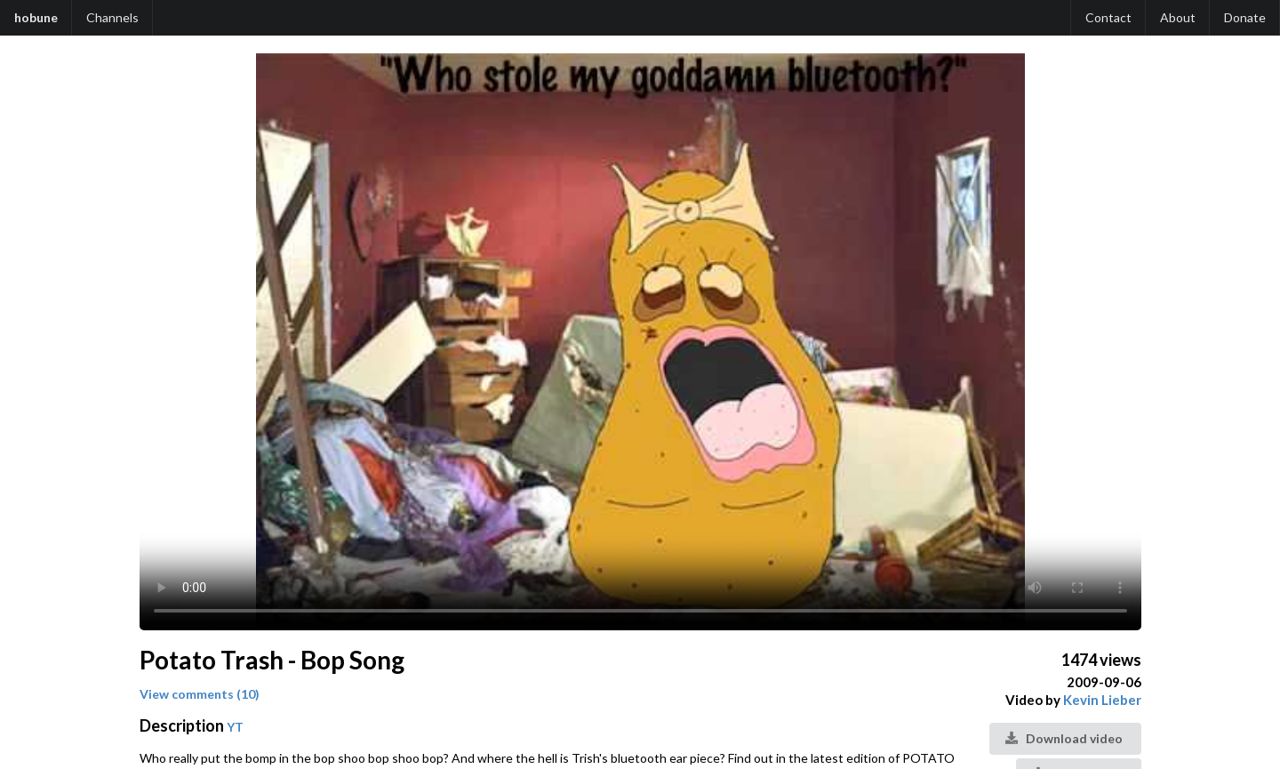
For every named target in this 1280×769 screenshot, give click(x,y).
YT (235, 726)
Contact (1108, 17)
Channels (112, 17)
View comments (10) (200, 693)
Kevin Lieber (1102, 700)
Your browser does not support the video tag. (640, 341)
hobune (36, 17)
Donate (1245, 17)
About (1178, 17)
